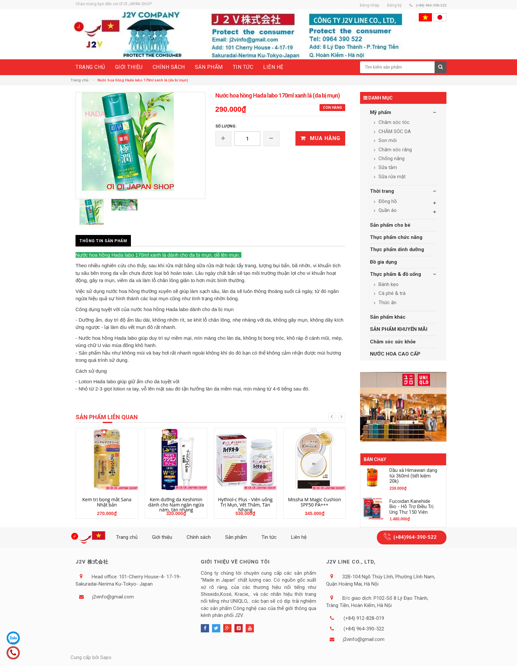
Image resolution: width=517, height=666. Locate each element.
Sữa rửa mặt (391, 177)
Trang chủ (79, 80)
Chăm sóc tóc (393, 122)
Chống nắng (391, 158)
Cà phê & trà (391, 293)
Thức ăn (386, 302)
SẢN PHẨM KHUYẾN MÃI (398, 329)
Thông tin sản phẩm (103, 241)
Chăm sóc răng (394, 150)
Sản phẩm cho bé (390, 225)
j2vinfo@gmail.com (113, 597)
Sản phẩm (236, 537)
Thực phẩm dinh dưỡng (397, 249)
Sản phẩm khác (388, 317)
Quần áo (387, 210)
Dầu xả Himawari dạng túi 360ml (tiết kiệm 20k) (413, 475)
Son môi (387, 140)
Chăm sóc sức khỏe (393, 342)
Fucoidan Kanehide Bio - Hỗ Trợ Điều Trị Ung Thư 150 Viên (411, 506)
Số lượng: (225, 126)
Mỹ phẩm (380, 112)
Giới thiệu (162, 537)
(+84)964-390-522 (415, 537)
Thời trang (382, 191)
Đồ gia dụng (383, 262)
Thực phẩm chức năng (396, 237)
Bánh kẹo (388, 284)
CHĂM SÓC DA (394, 131)
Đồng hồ (387, 201)
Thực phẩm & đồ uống (395, 274)
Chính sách (199, 537)
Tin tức (269, 537)
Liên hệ (299, 537)
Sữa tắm (387, 167)
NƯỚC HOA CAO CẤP (395, 354)
